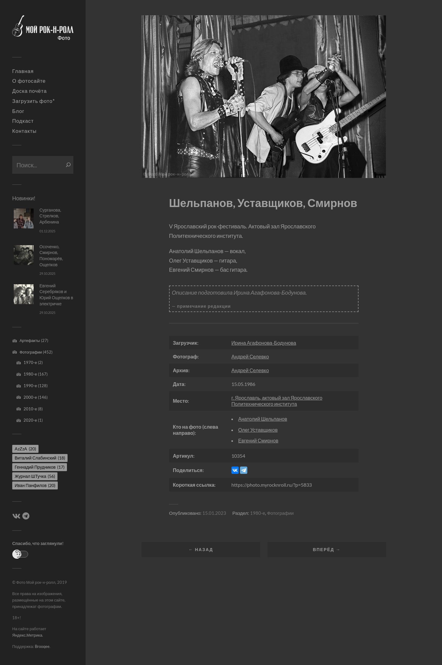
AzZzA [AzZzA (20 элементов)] (25, 448)
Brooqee (42, 646)
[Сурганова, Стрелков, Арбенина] (23, 218)
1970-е (30, 362)
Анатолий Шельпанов (262, 419)
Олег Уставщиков (258, 430)
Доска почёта (29, 91)
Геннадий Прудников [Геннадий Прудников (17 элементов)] (39, 467)
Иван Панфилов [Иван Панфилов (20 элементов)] (35, 485)
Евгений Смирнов (258, 440)
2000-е (30, 397)
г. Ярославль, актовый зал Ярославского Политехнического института (276, 400)
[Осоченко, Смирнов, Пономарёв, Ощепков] (23, 255)
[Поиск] (68, 165)
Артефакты (30, 340)
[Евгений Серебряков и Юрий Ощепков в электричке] (23, 294)
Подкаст (23, 121)
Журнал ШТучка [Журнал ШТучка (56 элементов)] (35, 476)
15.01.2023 (214, 513)
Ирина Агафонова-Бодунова (263, 343)
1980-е (30, 374)
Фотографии (31, 352)
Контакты (24, 131)
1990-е (30, 385)
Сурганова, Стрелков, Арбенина (50, 215)
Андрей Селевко (250, 356)
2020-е (30, 420)
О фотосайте (29, 81)
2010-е (30, 408)
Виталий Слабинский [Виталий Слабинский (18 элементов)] (40, 457)
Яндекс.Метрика (27, 635)
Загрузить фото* (33, 101)
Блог (18, 111)
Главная (23, 71)
